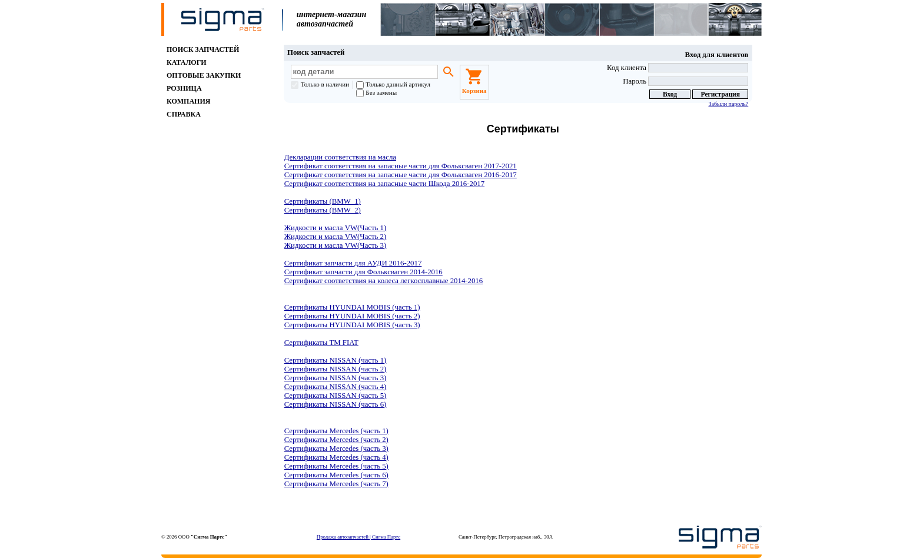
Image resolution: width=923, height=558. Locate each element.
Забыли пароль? (728, 104)
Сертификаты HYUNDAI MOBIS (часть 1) (352, 307)
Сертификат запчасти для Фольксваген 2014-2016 (363, 272)
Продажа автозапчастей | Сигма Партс (358, 537)
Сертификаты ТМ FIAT (321, 342)
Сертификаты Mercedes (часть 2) (336, 440)
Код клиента (677, 67)
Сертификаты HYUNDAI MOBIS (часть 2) (352, 316)
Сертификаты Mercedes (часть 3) (336, 448)
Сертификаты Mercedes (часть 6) (336, 475)
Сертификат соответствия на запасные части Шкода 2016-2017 (384, 184)
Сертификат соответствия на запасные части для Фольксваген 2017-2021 (400, 166)
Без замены (376, 92)
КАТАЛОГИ (187, 62)
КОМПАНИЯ (188, 101)
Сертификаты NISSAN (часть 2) (335, 369)
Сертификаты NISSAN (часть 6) (335, 404)
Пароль (685, 81)
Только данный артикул (393, 84)
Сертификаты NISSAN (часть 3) (335, 378)
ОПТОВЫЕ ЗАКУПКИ (204, 75)
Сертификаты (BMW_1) (322, 201)
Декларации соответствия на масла (340, 157)
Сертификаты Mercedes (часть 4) (336, 457)
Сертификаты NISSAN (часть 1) (335, 360)
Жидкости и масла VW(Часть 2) (335, 236)
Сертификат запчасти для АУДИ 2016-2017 (353, 263)
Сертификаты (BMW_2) (322, 210)
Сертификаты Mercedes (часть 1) (336, 431)
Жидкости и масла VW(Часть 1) (335, 228)
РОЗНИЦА (184, 88)
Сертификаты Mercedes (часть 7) (336, 484)
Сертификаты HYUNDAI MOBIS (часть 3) (352, 325)
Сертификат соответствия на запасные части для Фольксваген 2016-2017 (400, 175)
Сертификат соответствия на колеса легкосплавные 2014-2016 (383, 281)
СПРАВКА (184, 114)
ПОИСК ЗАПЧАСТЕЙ (203, 49)
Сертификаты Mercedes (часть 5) (336, 466)
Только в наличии (320, 84)
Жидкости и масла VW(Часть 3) (335, 245)
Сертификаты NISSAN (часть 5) (335, 395)
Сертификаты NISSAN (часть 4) (335, 387)
